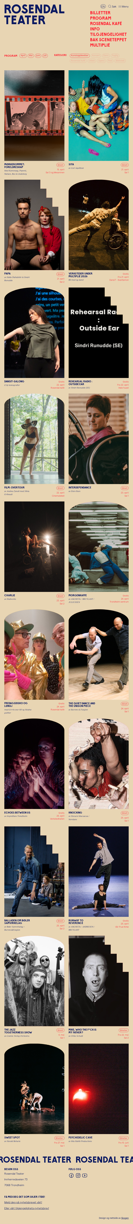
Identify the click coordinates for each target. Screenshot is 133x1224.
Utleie (92, 60)
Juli (44, 55)
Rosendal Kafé (106, 23)
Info (95, 28)
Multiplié (100, 45)
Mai (31, 55)
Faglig (115, 55)
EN (103, 6)
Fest (110, 60)
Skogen (125, 1218)
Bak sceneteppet (108, 39)
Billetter (100, 12)
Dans (106, 55)
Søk (114, 6)
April (23, 55)
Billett (60, 165)
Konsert (96, 55)
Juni (38, 55)
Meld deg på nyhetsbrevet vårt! (23, 1202)
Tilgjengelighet (108, 34)
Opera (101, 60)
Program (100, 18)
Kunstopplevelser (79, 55)
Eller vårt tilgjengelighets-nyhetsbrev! (26, 1208)
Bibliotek (120, 60)
